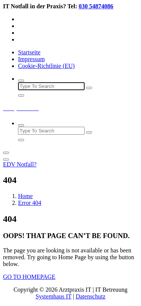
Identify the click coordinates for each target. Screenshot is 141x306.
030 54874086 (96, 6)
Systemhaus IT (53, 296)
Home (25, 196)
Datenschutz (90, 296)
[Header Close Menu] (6, 159)
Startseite (29, 52)
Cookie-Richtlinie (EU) (46, 66)
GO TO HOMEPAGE (29, 277)
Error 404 (29, 203)
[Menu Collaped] (6, 153)
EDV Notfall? (19, 164)
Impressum (31, 59)
